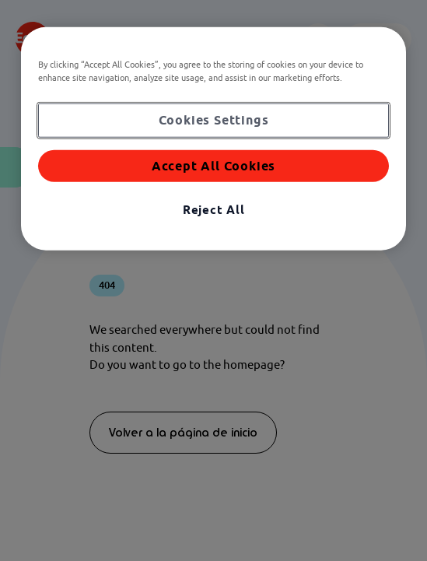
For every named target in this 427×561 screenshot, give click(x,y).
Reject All (214, 209)
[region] (213, 139)
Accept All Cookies (213, 165)
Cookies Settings (214, 120)
